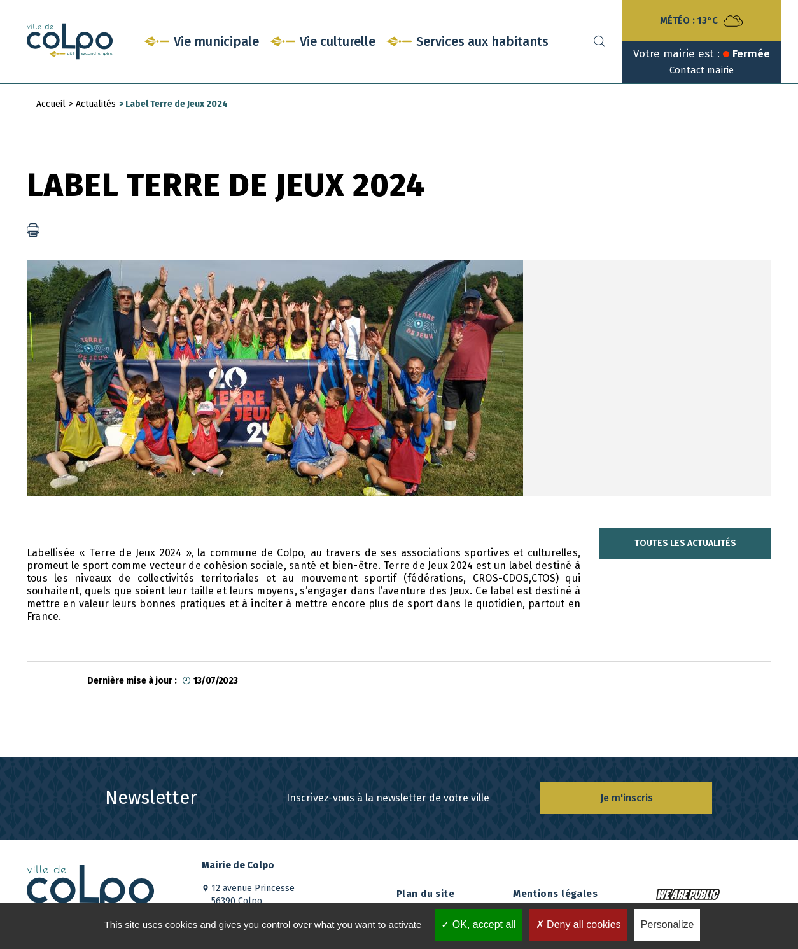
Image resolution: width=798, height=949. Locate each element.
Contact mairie (701, 70)
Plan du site (425, 893)
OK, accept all (478, 924)
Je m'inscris (626, 798)
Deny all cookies (578, 924)
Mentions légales (555, 893)
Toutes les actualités (685, 543)
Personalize (667, 924)
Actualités (96, 104)
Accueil (51, 104)
